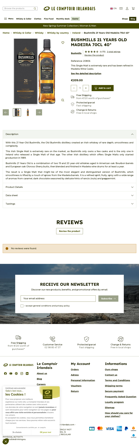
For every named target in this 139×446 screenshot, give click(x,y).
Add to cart (102, 88)
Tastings (10, 204)
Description (12, 134)
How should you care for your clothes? (119, 415)
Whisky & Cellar (23, 19)
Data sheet (12, 195)
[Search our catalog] (20, 8)
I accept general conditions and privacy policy (47, 306)
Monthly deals (63, 19)
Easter (75, 19)
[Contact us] (121, 8)
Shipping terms (114, 386)
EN (113, 8)
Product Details (14, 187)
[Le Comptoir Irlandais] (69, 9)
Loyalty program (114, 402)
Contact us (111, 375)
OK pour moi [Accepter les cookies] (45, 432)
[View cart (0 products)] (133, 8)
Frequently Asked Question (120, 396)
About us (42, 373)
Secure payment (114, 391)
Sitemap (109, 407)
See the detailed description (86, 73)
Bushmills (76, 53)
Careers (41, 384)
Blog (133, 19)
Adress (75, 375)
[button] (127, 8)
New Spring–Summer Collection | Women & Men (69, 25)
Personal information (83, 380)
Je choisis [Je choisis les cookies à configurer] (17, 432)
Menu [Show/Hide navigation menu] (8, 18)
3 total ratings (113, 51)
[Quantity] (80, 88)
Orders (75, 369)
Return (75, 391)
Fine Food (48, 19)
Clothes (37, 19)
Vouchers (76, 386)
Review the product (94, 55)
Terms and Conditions (117, 380)
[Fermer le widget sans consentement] (15, 388)
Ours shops (111, 369)
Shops (125, 19)
